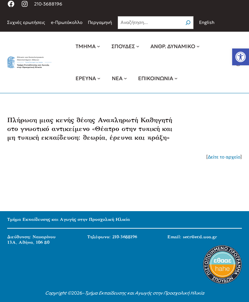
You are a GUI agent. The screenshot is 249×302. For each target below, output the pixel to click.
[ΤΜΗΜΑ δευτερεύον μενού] (98, 46)
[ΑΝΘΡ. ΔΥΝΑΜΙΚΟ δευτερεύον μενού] (198, 46)
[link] (240, 57)
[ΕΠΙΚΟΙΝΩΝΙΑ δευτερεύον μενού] (176, 78)
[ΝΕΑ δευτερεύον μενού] (125, 78)
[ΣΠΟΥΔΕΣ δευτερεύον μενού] (137, 46)
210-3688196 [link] (48, 4)
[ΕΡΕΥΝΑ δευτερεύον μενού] (99, 78)
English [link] (206, 22)
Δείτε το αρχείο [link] (224, 157)
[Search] (188, 22)
